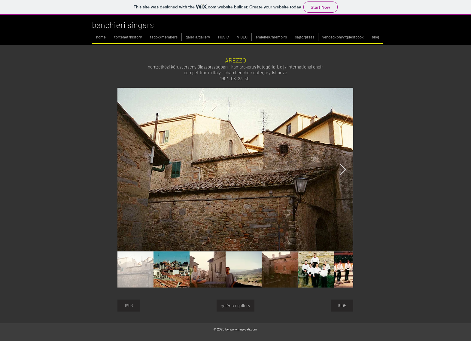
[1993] (128, 306)
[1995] (342, 306)
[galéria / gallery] (235, 306)
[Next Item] (342, 169)
